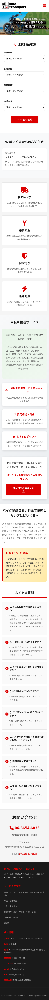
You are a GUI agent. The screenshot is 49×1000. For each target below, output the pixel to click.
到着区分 (8, 101)
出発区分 (8, 68)
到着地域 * (8, 85)
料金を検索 (24, 119)
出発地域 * (8, 52)
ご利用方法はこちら (23, 489)
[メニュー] (44, 6)
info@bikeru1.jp (28, 853)
